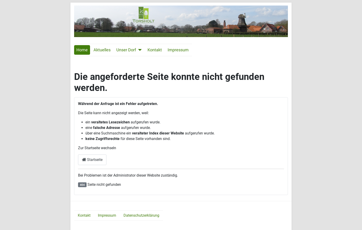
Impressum (178, 50)
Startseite (92, 159)
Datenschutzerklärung (141, 215)
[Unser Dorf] (139, 50)
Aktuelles (102, 50)
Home (82, 50)
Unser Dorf (126, 50)
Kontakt (155, 50)
